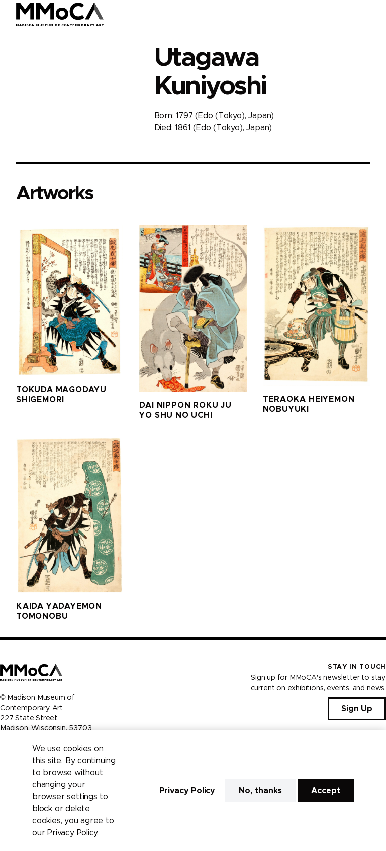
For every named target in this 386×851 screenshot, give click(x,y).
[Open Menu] (372, 14)
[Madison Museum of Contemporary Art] (60, 14)
